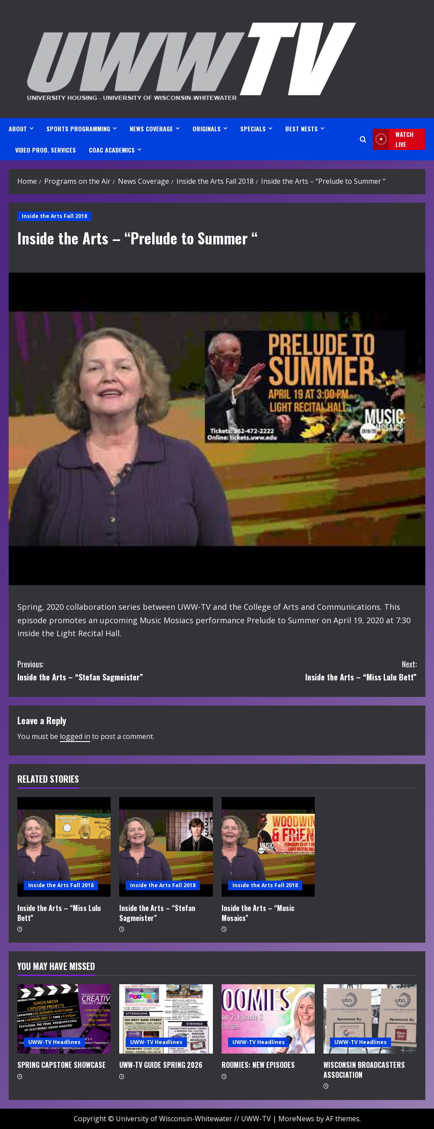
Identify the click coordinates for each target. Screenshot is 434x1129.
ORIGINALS (207, 128)
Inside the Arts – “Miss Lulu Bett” (317, 670)
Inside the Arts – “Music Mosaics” (258, 913)
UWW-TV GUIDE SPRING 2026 (160, 1065)
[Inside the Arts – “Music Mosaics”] (268, 847)
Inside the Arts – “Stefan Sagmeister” (117, 670)
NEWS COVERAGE (151, 128)
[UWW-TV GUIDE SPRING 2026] (165, 1019)
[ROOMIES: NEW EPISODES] (268, 1019)
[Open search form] (363, 139)
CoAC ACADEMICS (112, 149)
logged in (75, 736)
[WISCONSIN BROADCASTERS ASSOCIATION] (370, 1019)
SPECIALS (253, 128)
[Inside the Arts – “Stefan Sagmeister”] (165, 847)
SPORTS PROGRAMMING (78, 128)
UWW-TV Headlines (54, 1042)
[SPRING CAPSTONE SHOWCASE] (64, 1019)
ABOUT (18, 128)
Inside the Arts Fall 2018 (54, 216)
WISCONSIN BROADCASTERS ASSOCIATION (364, 1070)
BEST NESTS (301, 128)
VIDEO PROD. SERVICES (45, 149)
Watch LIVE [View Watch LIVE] (393, 139)
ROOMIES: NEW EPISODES (258, 1065)
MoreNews (296, 1118)
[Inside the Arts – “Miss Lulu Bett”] (64, 847)
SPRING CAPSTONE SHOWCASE (61, 1065)
